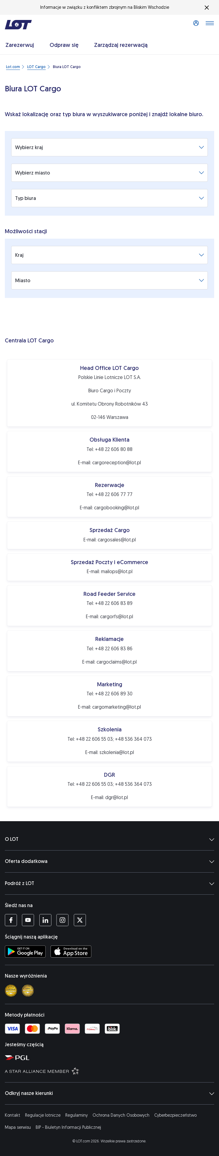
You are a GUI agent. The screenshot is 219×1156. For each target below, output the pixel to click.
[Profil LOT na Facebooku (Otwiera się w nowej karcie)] (11, 920)
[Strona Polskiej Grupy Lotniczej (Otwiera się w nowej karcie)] (111, 1057)
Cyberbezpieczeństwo (175, 1115)
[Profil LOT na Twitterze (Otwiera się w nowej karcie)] (80, 920)
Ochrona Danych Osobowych (121, 1115)
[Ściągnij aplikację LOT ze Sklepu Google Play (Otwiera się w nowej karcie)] (25, 951)
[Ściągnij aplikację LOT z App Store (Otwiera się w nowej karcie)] (71, 951)
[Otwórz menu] (210, 25)
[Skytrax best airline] (28, 991)
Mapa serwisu (18, 1127)
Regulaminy (76, 1115)
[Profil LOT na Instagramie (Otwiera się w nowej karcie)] (62, 920)
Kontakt (12, 1115)
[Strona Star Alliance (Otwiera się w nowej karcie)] (111, 1070)
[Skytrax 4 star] (11, 991)
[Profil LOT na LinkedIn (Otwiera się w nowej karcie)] (45, 920)
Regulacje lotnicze (42, 1115)
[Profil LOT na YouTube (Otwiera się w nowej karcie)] (28, 920)
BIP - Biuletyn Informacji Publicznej (68, 1127)
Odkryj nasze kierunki (109, 1093)
